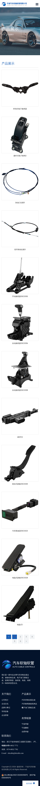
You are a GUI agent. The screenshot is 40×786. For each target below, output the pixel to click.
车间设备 (5, 711)
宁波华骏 (25, 724)
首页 (3, 34)
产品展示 (10, 34)
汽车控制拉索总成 (28, 700)
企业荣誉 (5, 715)
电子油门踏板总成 (28, 707)
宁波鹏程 (25, 728)
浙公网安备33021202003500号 (15, 775)
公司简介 (5, 700)
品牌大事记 (6, 707)
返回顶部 (30, 783)
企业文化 (5, 704)
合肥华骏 (25, 732)
